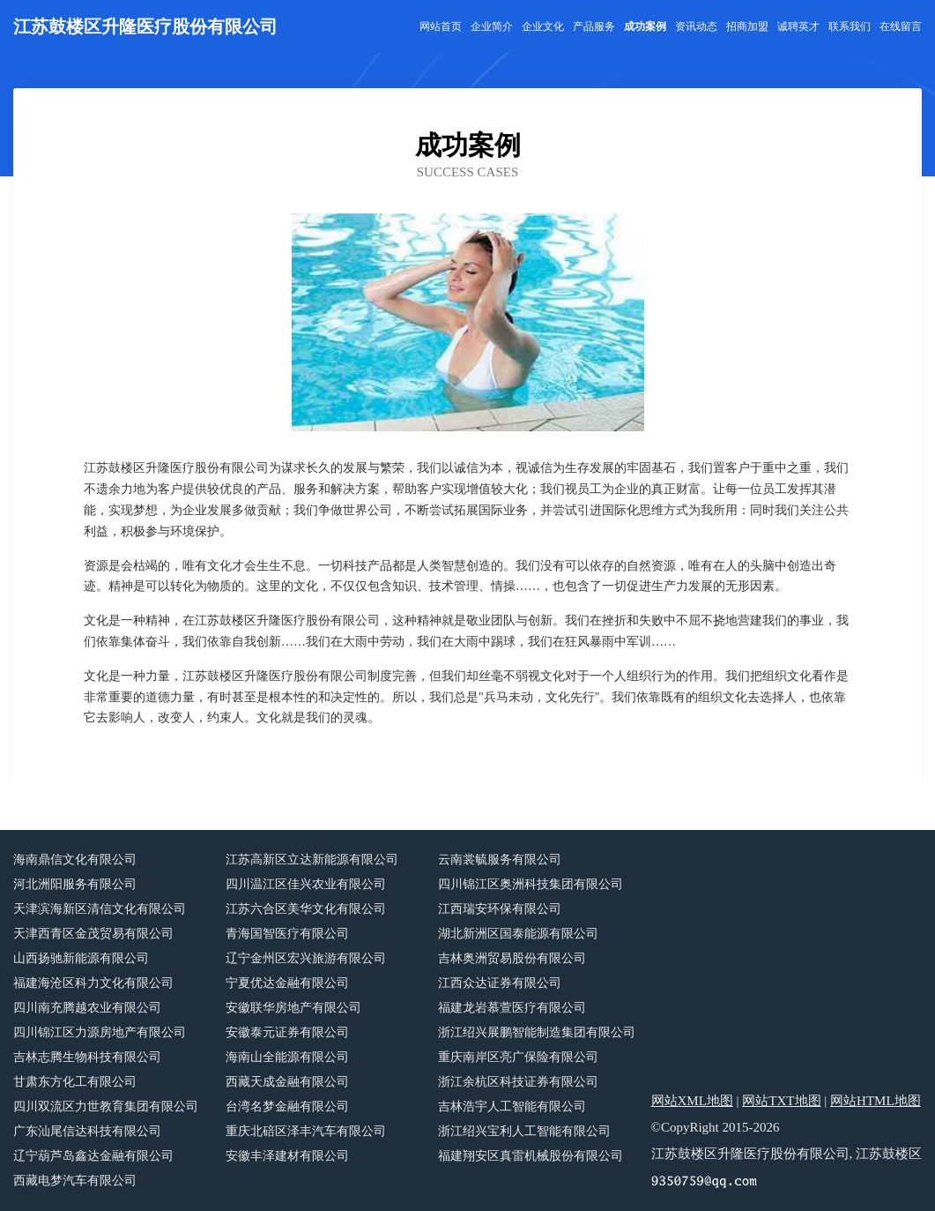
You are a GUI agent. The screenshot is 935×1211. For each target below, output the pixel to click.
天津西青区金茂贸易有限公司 (93, 933)
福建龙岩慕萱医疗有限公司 (512, 1007)
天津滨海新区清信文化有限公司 (99, 909)
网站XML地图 (692, 1101)
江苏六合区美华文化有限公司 (306, 909)
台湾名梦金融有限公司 (287, 1106)
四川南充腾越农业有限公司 (87, 1007)
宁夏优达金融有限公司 (287, 983)
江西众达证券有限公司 (499, 983)
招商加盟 (747, 26)
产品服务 (594, 26)
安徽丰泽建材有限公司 (287, 1155)
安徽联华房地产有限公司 (293, 1007)
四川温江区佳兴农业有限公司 (306, 884)
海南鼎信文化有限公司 (75, 859)
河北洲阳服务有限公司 (75, 884)
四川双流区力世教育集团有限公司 (105, 1106)
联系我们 (849, 26)
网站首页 (440, 26)
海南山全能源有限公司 (287, 1057)
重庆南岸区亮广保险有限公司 (518, 1057)
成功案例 (645, 26)
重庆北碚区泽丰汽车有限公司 (306, 1131)
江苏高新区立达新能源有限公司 (312, 859)
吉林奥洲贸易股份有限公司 (512, 958)
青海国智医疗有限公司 (287, 933)
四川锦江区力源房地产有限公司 (99, 1032)
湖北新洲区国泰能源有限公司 (518, 933)
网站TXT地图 (781, 1101)
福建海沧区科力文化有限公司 (93, 983)
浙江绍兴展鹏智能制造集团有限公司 (536, 1032)
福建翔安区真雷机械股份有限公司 (530, 1155)
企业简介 (492, 26)
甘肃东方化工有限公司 (75, 1081)
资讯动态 (696, 26)
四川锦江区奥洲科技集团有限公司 (530, 884)
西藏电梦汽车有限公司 (75, 1180)
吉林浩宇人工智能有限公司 (512, 1106)
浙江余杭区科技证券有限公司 (518, 1081)
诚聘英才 (798, 26)
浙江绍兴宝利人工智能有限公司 (524, 1131)
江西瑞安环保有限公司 (499, 909)
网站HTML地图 (875, 1101)
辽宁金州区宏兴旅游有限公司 (306, 958)
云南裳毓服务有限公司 (499, 859)
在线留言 (900, 26)
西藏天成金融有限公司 (287, 1081)
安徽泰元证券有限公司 (287, 1032)
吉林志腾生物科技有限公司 (87, 1057)
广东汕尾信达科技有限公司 (87, 1131)
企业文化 (543, 26)
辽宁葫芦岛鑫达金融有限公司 (93, 1155)
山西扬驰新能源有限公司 (81, 958)
